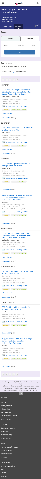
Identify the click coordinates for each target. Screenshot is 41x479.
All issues (18, 26)
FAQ (2, 469)
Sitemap (4, 476)
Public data (5, 431)
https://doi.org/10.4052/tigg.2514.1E (17, 106)
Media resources (6, 454)
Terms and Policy (6, 435)
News (3, 444)
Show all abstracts (21, 71)
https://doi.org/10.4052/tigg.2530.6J (16, 355)
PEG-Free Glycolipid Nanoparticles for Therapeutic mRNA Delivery (16, 165)
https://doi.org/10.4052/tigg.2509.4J (16, 286)
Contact (3, 473)
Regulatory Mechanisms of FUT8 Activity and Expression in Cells (17, 129)
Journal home (7, 26)
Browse (30, 39)
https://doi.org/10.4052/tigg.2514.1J (16, 250)
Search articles (6, 412)
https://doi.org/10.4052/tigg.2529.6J (16, 321)
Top (21, 393)
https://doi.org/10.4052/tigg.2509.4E (17, 142)
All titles (3, 402)
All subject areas (6, 406)
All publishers (5, 409)
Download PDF (6, 118)
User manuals (5, 463)
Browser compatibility (8, 466)
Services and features (8, 428)
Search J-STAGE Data (9, 416)
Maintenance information (9, 447)
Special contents (6, 450)
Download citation (7, 71)
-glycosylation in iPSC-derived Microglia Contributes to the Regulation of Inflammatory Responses (17, 197)
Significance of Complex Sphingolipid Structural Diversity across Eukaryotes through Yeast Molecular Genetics (16, 92)
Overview (4, 425)
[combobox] (9, 45)
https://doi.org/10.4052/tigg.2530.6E (17, 212)
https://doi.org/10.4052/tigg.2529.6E (17, 178)
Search (10, 38)
